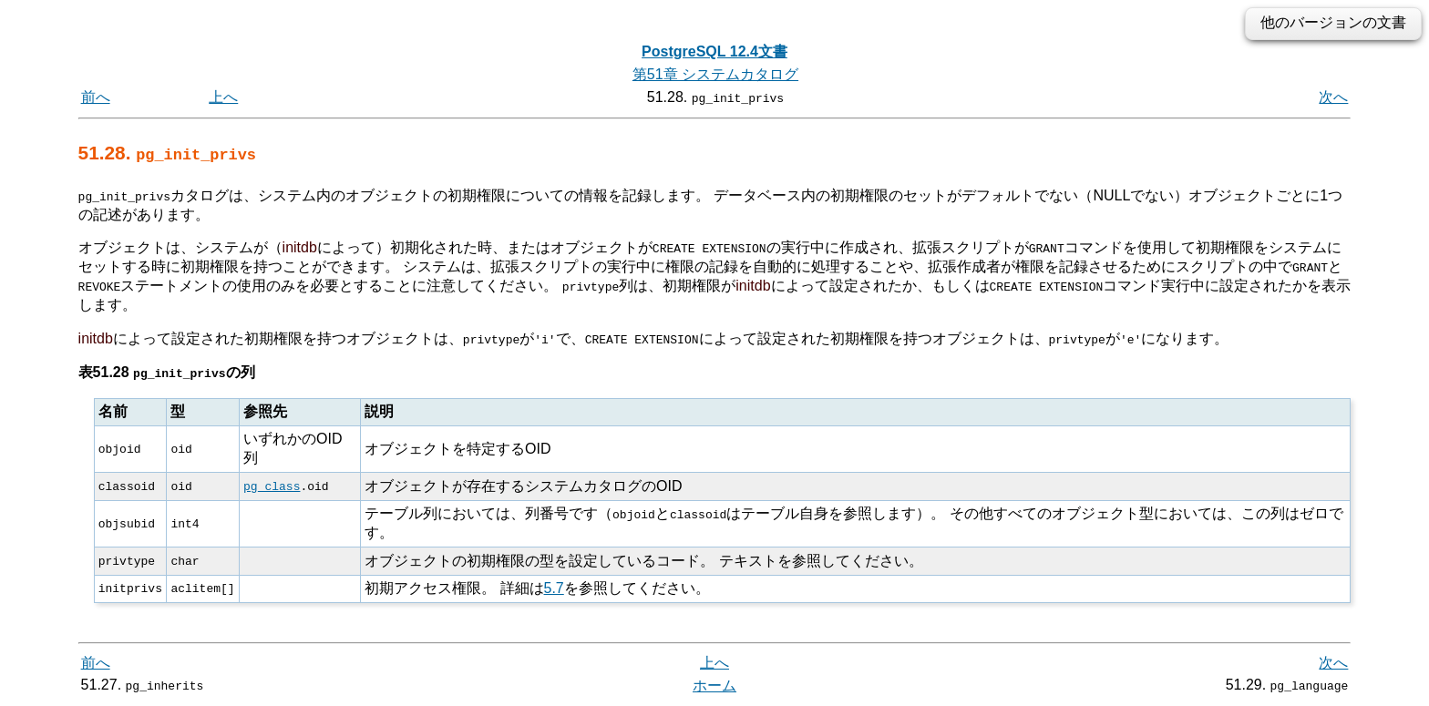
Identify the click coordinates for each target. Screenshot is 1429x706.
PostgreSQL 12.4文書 (714, 51)
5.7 (553, 587)
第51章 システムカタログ (715, 74)
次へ (1333, 97)
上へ (223, 97)
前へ (95, 97)
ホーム (714, 685)
